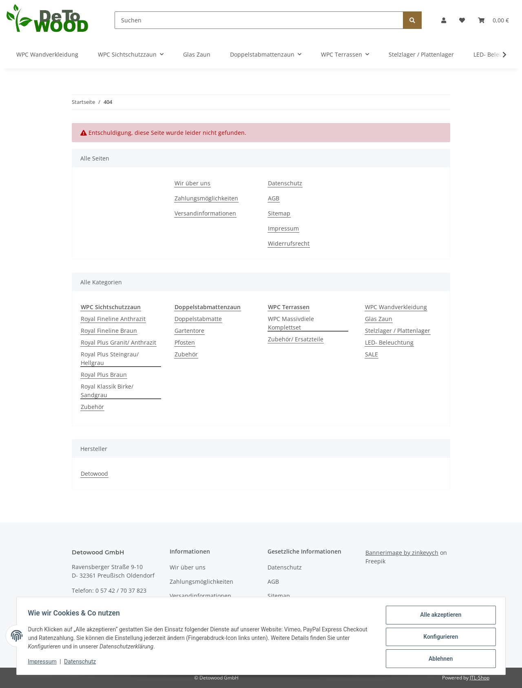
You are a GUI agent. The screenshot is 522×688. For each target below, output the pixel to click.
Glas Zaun (378, 319)
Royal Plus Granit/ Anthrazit (118, 342)
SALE (371, 354)
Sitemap (279, 213)
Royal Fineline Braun (109, 330)
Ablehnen (439, 659)
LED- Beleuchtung (389, 342)
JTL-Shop (479, 677)
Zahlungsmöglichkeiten (206, 198)
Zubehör (92, 407)
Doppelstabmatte (198, 319)
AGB (273, 198)
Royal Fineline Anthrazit (113, 319)
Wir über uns (192, 183)
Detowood (94, 473)
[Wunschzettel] (462, 20)
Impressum (283, 228)
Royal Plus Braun (104, 374)
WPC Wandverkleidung (396, 307)
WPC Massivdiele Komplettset (291, 323)
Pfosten (185, 342)
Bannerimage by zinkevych (401, 552)
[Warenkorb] (493, 20)
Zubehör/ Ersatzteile (295, 339)
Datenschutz (285, 183)
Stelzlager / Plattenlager (397, 330)
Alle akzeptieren (438, 616)
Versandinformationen (205, 213)
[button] (444, 20)
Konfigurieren (438, 638)
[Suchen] (259, 20)
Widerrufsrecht (289, 243)
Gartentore (189, 330)
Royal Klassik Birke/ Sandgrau (107, 390)
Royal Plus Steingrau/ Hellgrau (110, 358)
